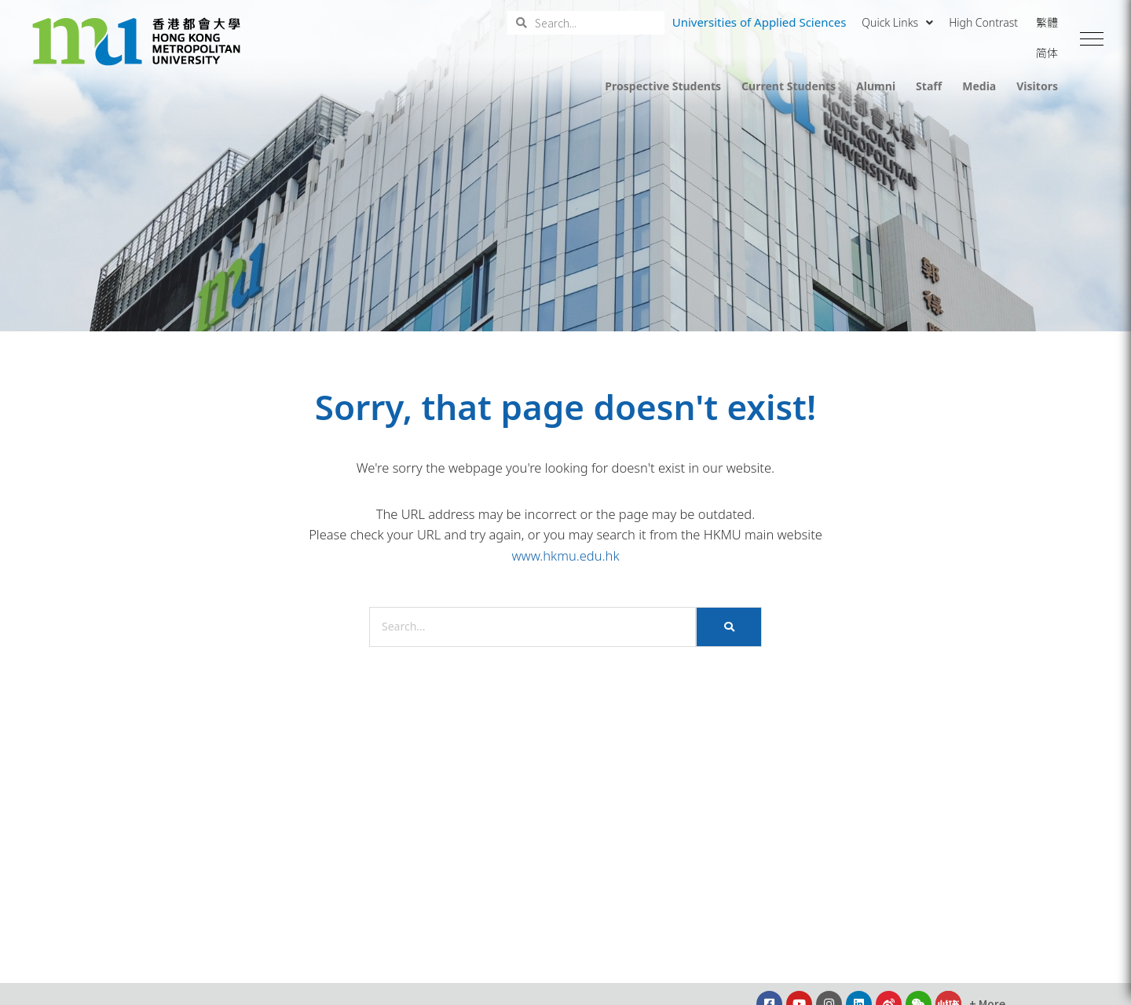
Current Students (788, 86)
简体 (1047, 53)
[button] (1091, 39)
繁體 (1047, 22)
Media (979, 86)
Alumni (875, 86)
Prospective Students (663, 86)
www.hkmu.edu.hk (565, 555)
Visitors (1037, 86)
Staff (929, 86)
